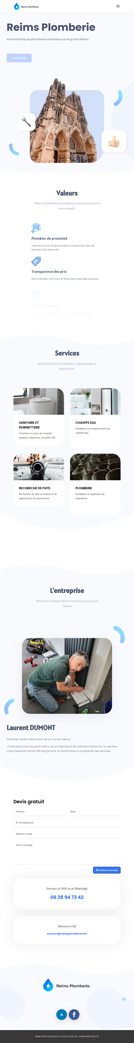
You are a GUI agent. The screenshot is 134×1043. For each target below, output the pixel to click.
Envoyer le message (107, 870)
